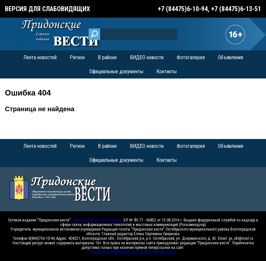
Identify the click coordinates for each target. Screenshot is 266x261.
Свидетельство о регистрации (97, 220)
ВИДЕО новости (147, 57)
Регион (77, 57)
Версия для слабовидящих (47, 9)
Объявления (230, 57)
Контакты (166, 71)
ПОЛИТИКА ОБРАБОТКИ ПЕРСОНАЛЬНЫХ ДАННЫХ (133, 252)
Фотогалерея (191, 57)
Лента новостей (40, 57)
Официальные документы (116, 71)
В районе (107, 57)
